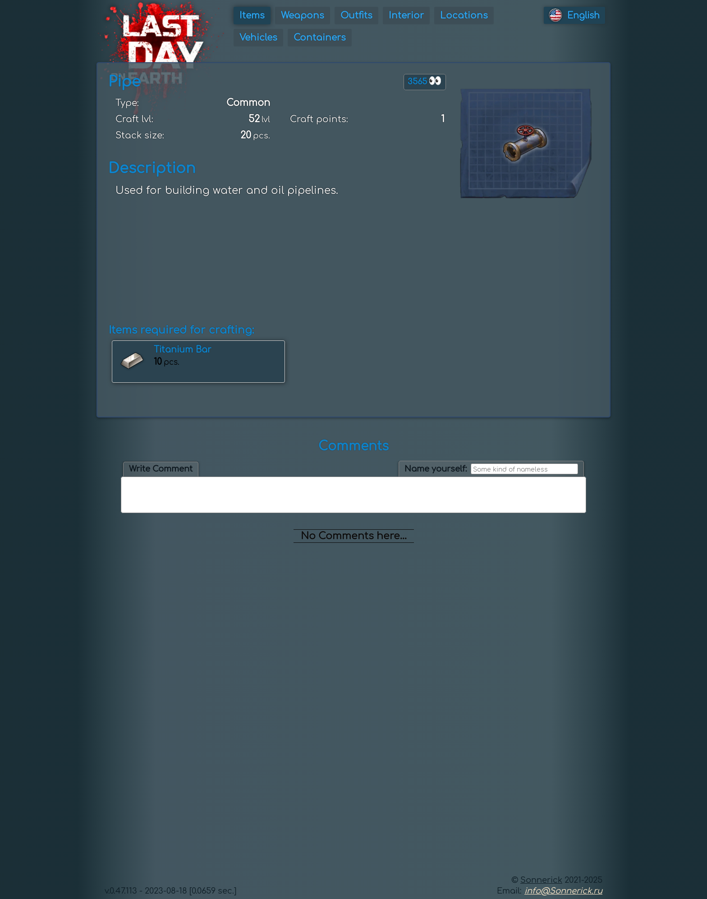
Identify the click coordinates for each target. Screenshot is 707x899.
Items (252, 15)
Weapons (302, 15)
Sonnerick (541, 880)
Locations (464, 15)
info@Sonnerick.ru (563, 890)
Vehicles (258, 37)
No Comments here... (354, 536)
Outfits (356, 15)
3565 (425, 81)
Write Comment (161, 468)
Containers (320, 37)
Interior (406, 15)
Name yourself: (435, 468)
